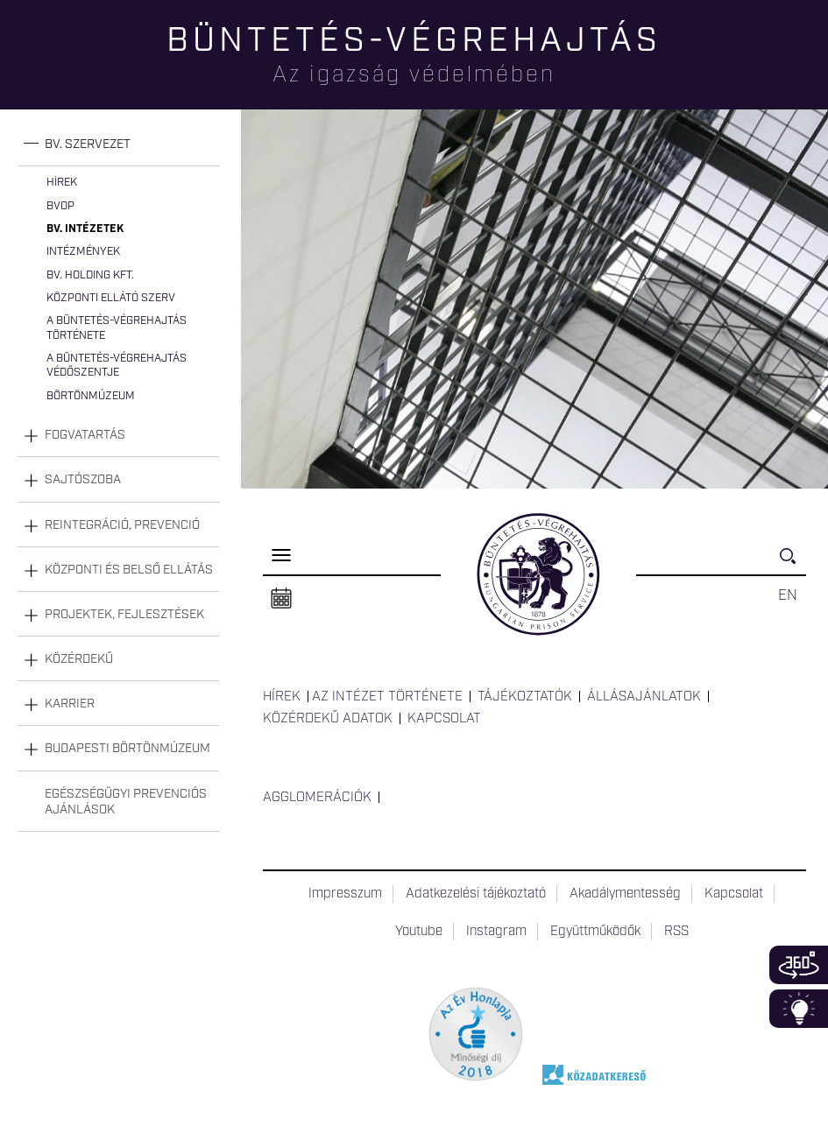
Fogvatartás (85, 435)
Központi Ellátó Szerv (110, 298)
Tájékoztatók (525, 697)
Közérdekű (79, 659)
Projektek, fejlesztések (124, 615)
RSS (676, 931)
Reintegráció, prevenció (122, 525)
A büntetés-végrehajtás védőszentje (116, 365)
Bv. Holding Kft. (90, 275)
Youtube (418, 931)
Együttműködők (595, 931)
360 (798, 965)
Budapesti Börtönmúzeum (127, 749)
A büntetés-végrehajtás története (116, 327)
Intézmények (83, 251)
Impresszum (345, 894)
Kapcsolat (444, 719)
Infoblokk (798, 1008)
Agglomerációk (317, 797)
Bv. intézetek (85, 229)
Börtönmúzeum (90, 396)
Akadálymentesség (625, 894)
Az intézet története (387, 697)
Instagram (496, 931)
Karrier (70, 704)
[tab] (118, 144)
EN (787, 595)
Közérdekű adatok (328, 719)
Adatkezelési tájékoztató (476, 894)
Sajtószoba (83, 480)
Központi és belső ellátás (129, 570)
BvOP (60, 206)
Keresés (793, 563)
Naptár (281, 599)
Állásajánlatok (644, 697)
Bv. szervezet (88, 144)
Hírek (61, 182)
